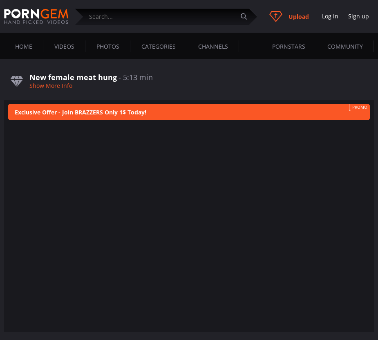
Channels (213, 46)
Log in (330, 16)
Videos (64, 46)
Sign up (358, 16)
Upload (289, 16)
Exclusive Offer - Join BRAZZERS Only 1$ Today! (80, 112)
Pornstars (288, 46)
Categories (158, 46)
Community (345, 46)
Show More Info (50, 85)
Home (23, 46)
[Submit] (247, 16)
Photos (107, 46)
